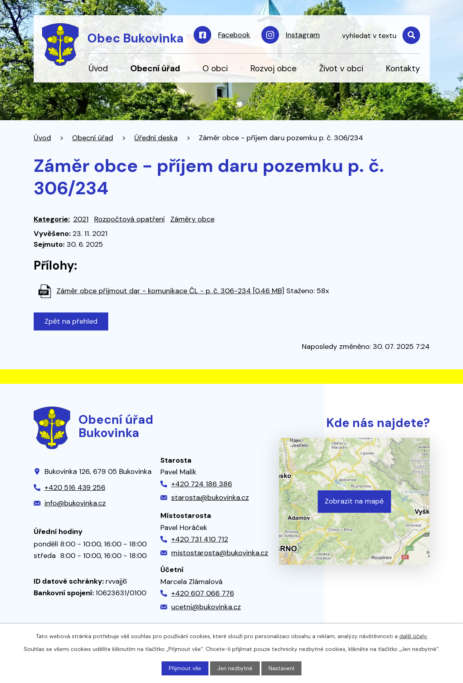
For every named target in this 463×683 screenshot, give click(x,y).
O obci (215, 68)
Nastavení (281, 668)
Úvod (98, 68)
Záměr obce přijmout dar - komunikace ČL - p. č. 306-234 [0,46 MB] (170, 291)
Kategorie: (52, 219)
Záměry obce (192, 219)
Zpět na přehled (70, 321)
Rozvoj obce (273, 68)
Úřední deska (156, 138)
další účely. (413, 636)
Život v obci (341, 68)
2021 (81, 219)
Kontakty (403, 68)
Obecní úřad (155, 68)
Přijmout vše (185, 668)
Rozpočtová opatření (129, 219)
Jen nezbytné (235, 668)
